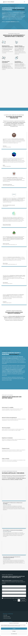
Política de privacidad (7, 618)
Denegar (14, 631)
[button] (26, 623)
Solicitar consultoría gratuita (9, 24)
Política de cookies (6, 616)
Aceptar (14, 628)
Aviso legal (5, 615)
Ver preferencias (14, 633)
